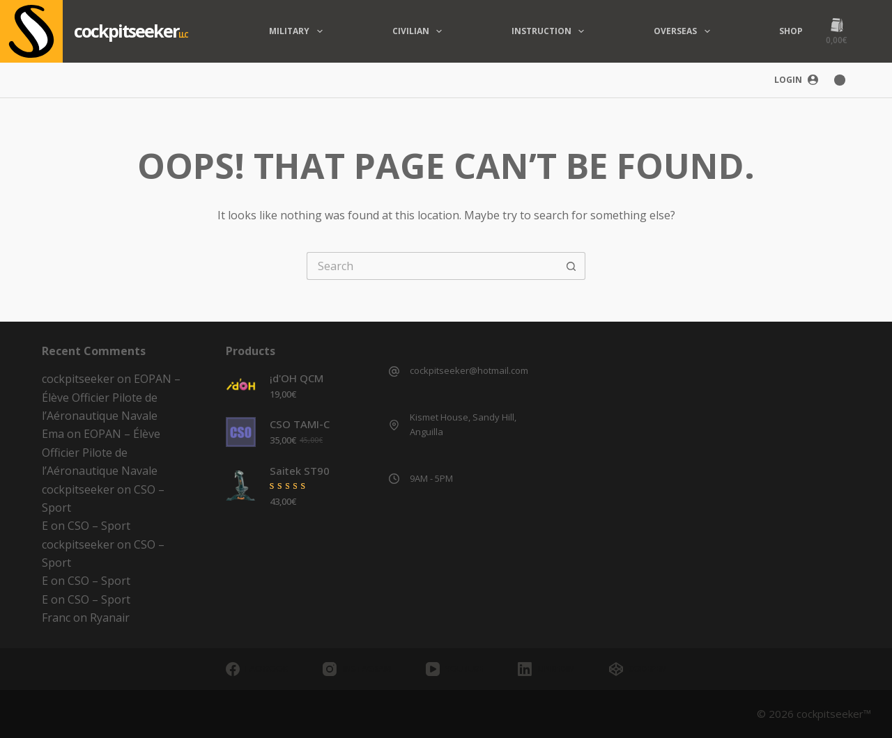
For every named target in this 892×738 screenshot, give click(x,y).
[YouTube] (454, 669)
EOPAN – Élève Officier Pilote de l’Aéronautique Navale (111, 397)
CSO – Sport (99, 525)
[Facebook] (257, 669)
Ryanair (110, 617)
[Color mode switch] (839, 80)
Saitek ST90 (300, 471)
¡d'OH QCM (296, 378)
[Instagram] (356, 669)
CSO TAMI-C (300, 424)
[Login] (796, 80)
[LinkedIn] (546, 669)
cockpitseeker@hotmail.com (469, 370)
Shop (791, 31)
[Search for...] (432, 266)
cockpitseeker (126, 30)
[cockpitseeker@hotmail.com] (394, 371)
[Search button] (571, 266)
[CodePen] (637, 669)
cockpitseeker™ (834, 714)
